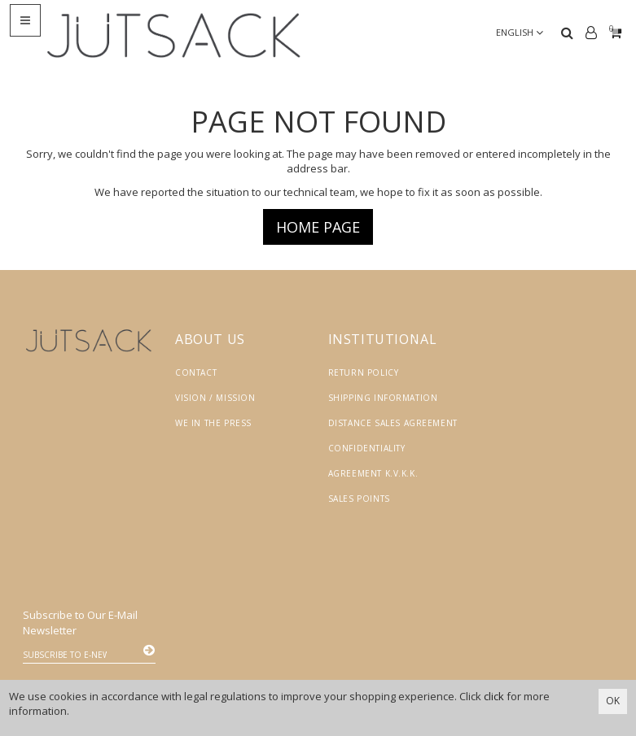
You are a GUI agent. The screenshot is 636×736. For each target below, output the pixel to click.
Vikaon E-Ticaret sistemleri (473, 668)
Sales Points (359, 498)
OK (613, 701)
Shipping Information (383, 397)
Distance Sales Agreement (393, 423)
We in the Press (213, 423)
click (494, 696)
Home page (318, 227)
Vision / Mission (215, 397)
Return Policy (363, 372)
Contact (196, 372)
